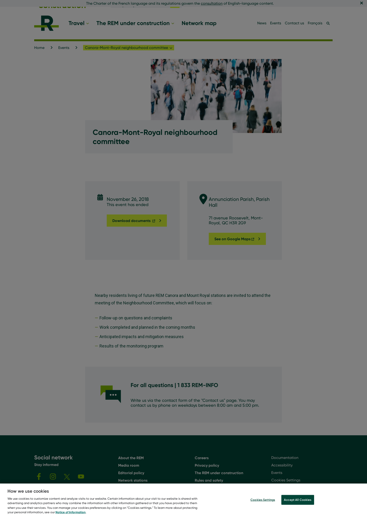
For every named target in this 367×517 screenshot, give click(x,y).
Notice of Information (70, 515)
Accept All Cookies (297, 502)
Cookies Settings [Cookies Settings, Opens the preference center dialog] (262, 502)
